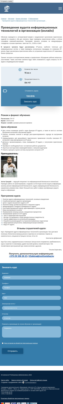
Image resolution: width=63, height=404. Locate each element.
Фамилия (5, 273)
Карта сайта (5, 380)
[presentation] (17, 358)
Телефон (5, 283)
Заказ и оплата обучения (19, 380)
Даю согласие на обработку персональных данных (21, 343)
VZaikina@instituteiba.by (41, 256)
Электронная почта (8, 304)
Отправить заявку (6, 1)
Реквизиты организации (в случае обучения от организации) (21, 324)
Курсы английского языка (38, 380)
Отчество (5, 314)
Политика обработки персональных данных (15, 398)
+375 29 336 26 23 (18, 256)
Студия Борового (30, 382)
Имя (4, 294)
